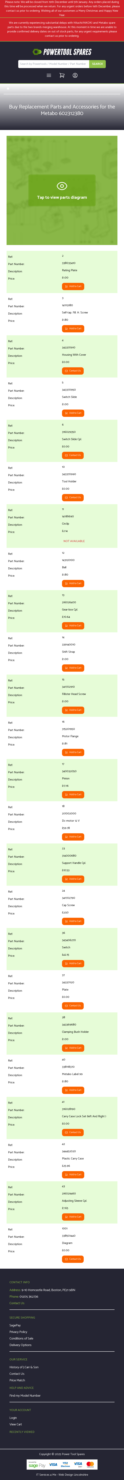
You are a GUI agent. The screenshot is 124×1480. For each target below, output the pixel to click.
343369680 (69, 1024)
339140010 (68, 644)
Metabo (50, 89)
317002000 (69, 813)
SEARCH (97, 64)
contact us (51, 35)
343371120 (68, 982)
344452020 (69, 1151)
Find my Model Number (24, 1395)
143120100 (68, 560)
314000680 (69, 855)
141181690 (68, 516)
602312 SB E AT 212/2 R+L (106, 89)
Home (13, 89)
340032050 (69, 771)
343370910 (68, 347)
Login (13, 1418)
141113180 (67, 305)
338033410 (68, 263)
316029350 (69, 432)
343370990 (69, 474)
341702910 (68, 686)
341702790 (68, 898)
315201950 (68, 729)
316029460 (69, 1193)
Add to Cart (73, 286)
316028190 (68, 1109)
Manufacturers (32, 89)
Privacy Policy (18, 1332)
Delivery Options (20, 1345)
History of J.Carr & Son (23, 1367)
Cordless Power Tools (72, 89)
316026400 (69, 602)
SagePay (15, 1325)
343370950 (69, 389)
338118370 (68, 1066)
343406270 (69, 940)
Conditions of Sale (21, 1338)
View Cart (15, 1424)
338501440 (68, 1235)
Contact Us (73, 371)
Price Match (17, 1380)
